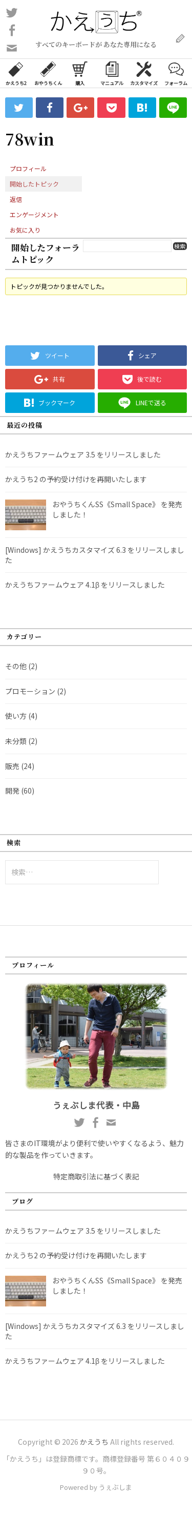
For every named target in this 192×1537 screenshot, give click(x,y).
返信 (16, 199)
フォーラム (175, 73)
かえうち (94, 1442)
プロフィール (28, 168)
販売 (12, 766)
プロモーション (30, 691)
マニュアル (111, 73)
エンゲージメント (34, 214)
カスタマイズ (144, 73)
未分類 (16, 741)
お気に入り (25, 229)
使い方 (16, 716)
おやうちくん (48, 73)
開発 (12, 790)
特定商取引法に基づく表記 (96, 1176)
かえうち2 (16, 73)
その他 (16, 666)
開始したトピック (34, 183)
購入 (80, 73)
